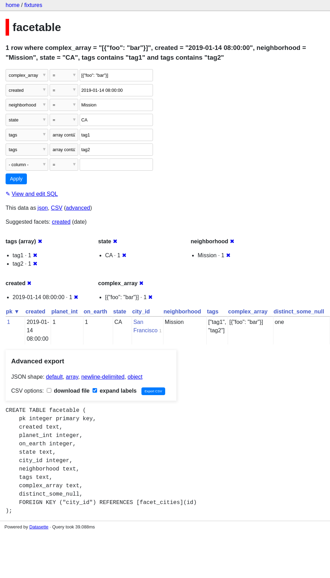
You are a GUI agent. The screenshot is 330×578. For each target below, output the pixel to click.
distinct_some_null (298, 311)
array (72, 377)
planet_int (64, 311)
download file (68, 391)
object (134, 377)
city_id (141, 311)
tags (213, 311)
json (43, 208)
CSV (57, 208)
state (119, 311)
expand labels (115, 391)
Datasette (39, 526)
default (54, 377)
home (13, 5)
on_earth (95, 311)
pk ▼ (13, 311)
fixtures (33, 5)
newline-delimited (103, 377)
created (61, 222)
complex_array (247, 311)
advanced (78, 208)
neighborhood (182, 311)
